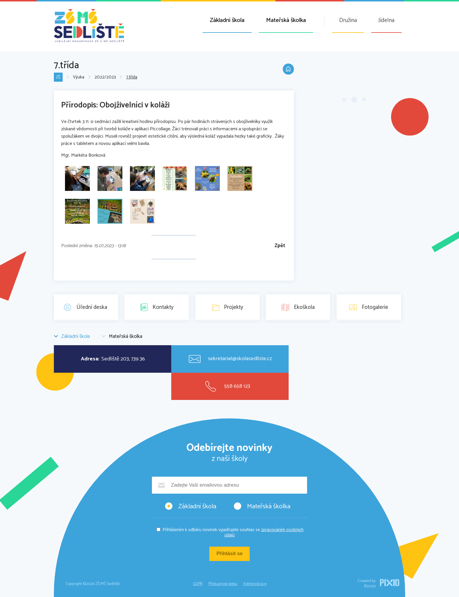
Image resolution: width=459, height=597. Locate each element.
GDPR (198, 584)
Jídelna (386, 20)
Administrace (254, 584)
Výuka (78, 77)
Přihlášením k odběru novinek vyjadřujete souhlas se (233, 532)
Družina (348, 20)
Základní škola (227, 20)
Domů (288, 70)
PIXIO (389, 582)
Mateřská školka (286, 20)
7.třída (131, 77)
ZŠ (58, 77)
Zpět (280, 246)
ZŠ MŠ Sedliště (89, 25)
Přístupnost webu (222, 584)
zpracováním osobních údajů (264, 532)
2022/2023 (105, 77)
